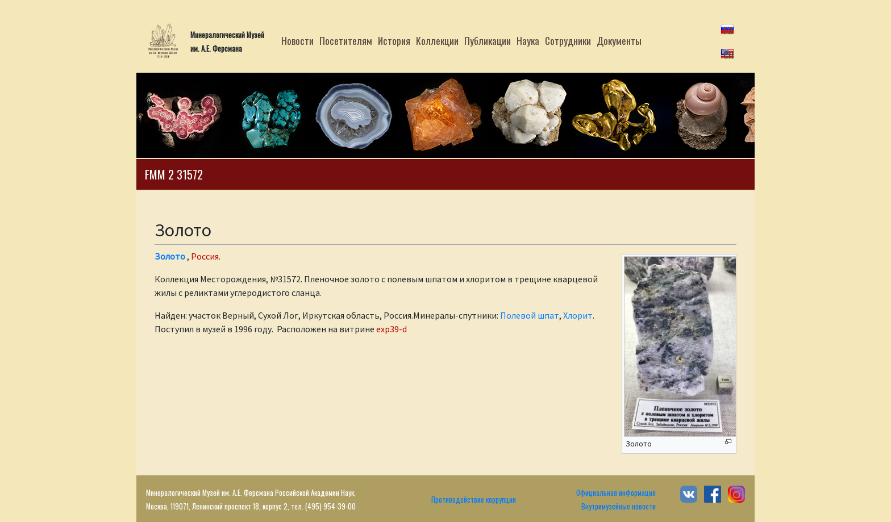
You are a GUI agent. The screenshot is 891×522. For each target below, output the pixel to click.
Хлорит (578, 315)
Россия (205, 256)
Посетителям (345, 40)
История (394, 40)
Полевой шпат (529, 315)
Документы (619, 40)
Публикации (487, 40)
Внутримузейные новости (618, 506)
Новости (297, 40)
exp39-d (391, 329)
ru (728, 28)
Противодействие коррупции (473, 499)
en (728, 53)
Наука (528, 40)
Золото (170, 256)
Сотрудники (568, 40)
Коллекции (437, 40)
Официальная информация (616, 492)
